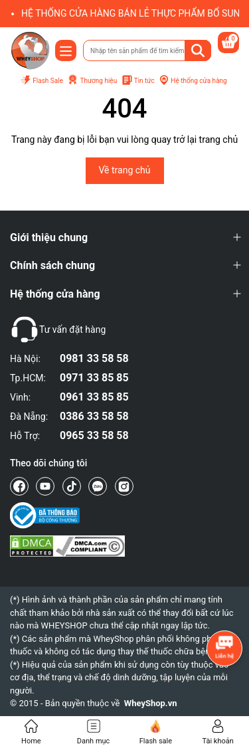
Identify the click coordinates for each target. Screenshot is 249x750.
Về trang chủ (125, 170)
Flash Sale (41, 81)
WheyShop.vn (150, 703)
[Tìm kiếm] (198, 50)
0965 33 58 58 (94, 435)
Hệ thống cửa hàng (192, 80)
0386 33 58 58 (94, 416)
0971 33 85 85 (94, 377)
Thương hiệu (92, 80)
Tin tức (138, 81)
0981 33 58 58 (94, 358)
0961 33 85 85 (94, 397)
